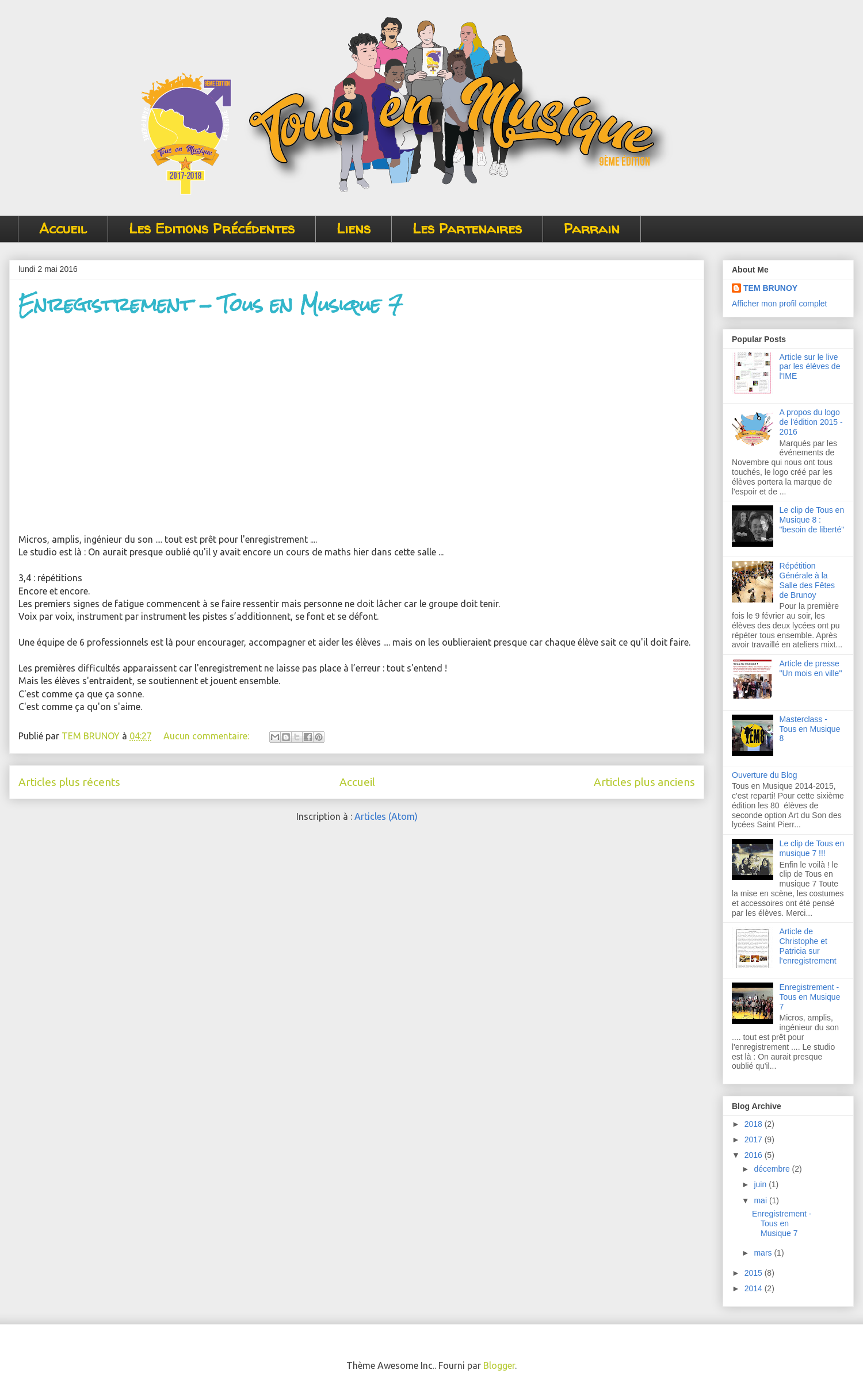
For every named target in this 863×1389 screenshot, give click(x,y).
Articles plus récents (69, 782)
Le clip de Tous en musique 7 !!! (812, 848)
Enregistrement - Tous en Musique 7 (210, 304)
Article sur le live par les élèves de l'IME (810, 366)
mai (761, 1200)
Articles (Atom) (386, 816)
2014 (754, 1288)
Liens (354, 228)
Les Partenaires (467, 228)
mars (764, 1252)
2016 (754, 1155)
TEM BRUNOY (770, 288)
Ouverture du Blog (764, 775)
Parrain (592, 228)
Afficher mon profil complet (779, 303)
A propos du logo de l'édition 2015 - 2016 (811, 422)
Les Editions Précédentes (212, 228)
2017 (754, 1139)
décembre (773, 1168)
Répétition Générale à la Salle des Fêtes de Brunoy (807, 580)
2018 (754, 1124)
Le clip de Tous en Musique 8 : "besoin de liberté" (812, 519)
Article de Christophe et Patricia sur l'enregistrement (808, 946)
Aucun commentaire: (207, 736)
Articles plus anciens (644, 782)
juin (761, 1184)
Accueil (63, 228)
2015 (754, 1272)
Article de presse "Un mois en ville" (811, 668)
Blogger (499, 1365)
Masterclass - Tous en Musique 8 (810, 729)
